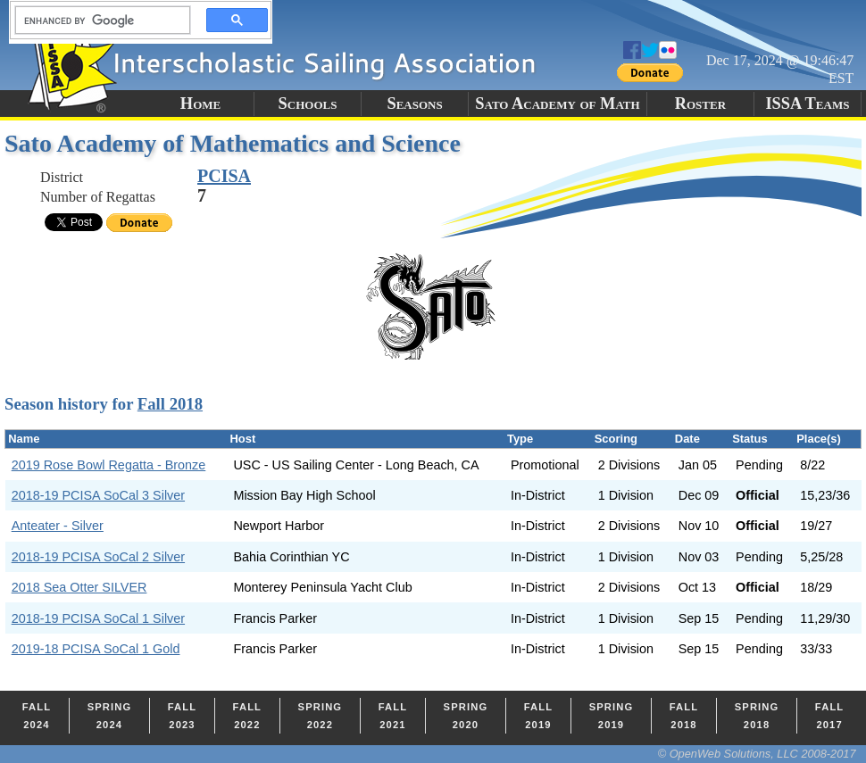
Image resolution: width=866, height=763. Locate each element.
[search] (97, 20)
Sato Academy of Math (557, 103)
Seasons (414, 103)
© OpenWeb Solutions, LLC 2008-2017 (757, 753)
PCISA (224, 176)
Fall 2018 (170, 403)
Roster (700, 103)
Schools (308, 103)
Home (200, 103)
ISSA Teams (807, 103)
